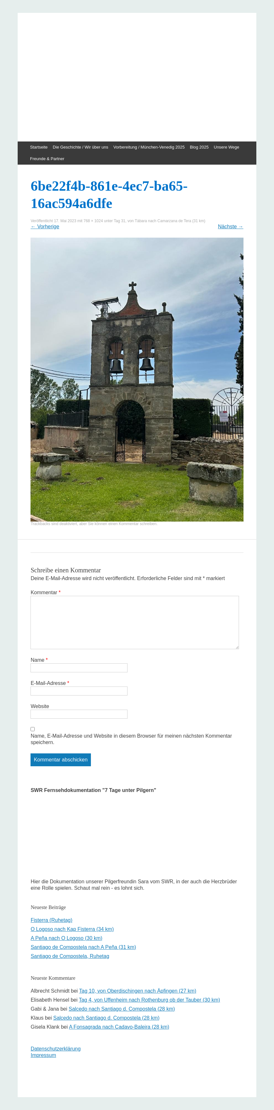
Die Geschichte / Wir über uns (80, 147)
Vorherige (45, 226)
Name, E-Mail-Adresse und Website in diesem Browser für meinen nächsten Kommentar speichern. (131, 739)
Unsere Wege (226, 147)
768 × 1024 (93, 221)
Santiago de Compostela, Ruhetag (70, 956)
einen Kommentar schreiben (132, 524)
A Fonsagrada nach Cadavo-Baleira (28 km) (119, 1027)
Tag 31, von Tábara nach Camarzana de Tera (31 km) (159, 221)
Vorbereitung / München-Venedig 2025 (149, 147)
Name (39, 660)
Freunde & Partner (47, 158)
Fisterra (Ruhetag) (51, 920)
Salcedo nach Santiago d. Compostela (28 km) (122, 1009)
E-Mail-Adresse (50, 683)
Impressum (43, 1055)
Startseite (39, 147)
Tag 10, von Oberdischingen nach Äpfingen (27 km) (137, 991)
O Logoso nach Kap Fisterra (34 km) (72, 929)
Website (40, 706)
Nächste (230, 226)
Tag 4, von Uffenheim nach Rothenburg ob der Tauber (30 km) (149, 1000)
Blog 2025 (199, 147)
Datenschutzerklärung (56, 1048)
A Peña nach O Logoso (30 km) (66, 938)
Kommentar (45, 592)
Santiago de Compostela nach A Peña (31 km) (83, 947)
